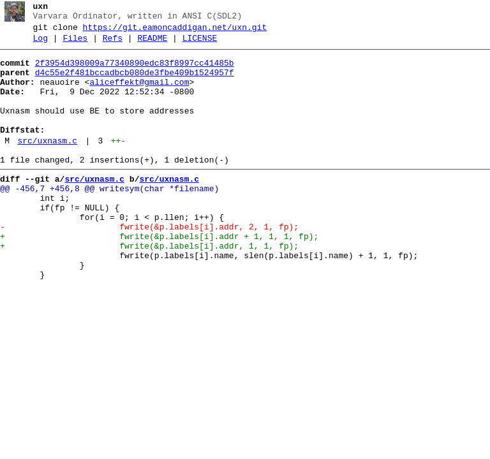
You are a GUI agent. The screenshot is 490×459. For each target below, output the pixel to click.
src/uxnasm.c (47, 164)
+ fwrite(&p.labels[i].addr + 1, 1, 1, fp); (159, 274)
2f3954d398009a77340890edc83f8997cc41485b (134, 70)
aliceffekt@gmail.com (139, 93)
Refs (112, 44)
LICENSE (200, 44)
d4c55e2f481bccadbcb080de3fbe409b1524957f (134, 82)
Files (75, 44)
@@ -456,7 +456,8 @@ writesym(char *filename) (109, 217)
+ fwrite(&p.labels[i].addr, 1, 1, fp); (149, 286)
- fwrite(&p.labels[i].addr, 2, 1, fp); (149, 263)
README (152, 44)
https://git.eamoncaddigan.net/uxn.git (175, 31)
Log (40, 44)
